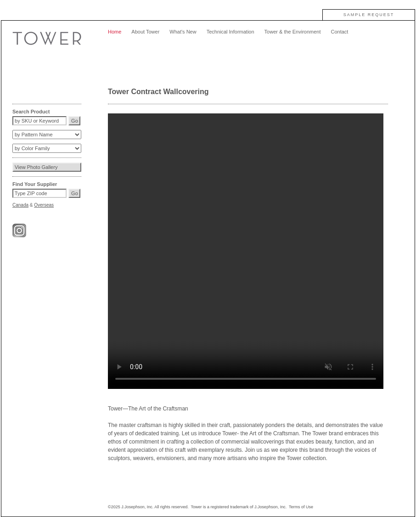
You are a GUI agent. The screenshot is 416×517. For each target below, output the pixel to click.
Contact (339, 31)
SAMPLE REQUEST (368, 14)
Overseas (44, 205)
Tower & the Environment (292, 31)
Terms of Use (301, 507)
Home (114, 31)
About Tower (145, 31)
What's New (182, 31)
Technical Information (230, 31)
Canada (20, 205)
